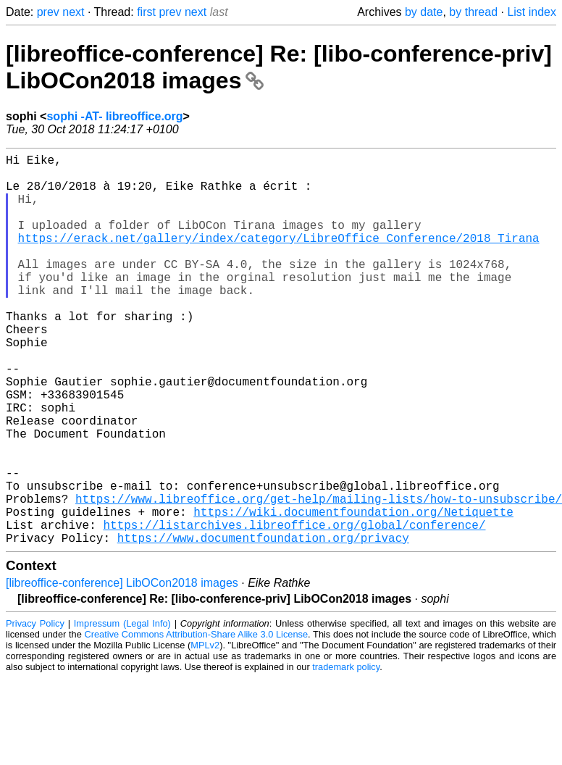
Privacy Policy (35, 710)
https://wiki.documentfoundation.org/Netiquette (353, 593)
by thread (473, 12)
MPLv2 (204, 732)
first (146, 12)
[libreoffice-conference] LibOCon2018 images (122, 670)
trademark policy (345, 753)
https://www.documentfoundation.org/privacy (263, 624)
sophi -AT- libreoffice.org (114, 116)
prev (48, 12)
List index (531, 12)
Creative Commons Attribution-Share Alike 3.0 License (197, 721)
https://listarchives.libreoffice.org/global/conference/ (294, 608)
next (73, 12)
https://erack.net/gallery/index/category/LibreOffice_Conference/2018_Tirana (279, 258)
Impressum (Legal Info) (122, 710)
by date (424, 12)
